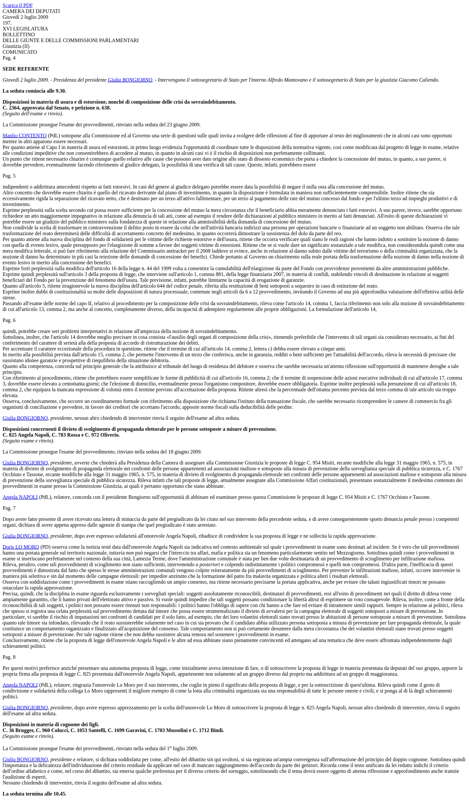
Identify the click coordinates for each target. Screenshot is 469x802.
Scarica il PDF (18, 5)
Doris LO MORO (21, 547)
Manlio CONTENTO (25, 135)
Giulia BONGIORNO (130, 80)
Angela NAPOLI (20, 497)
